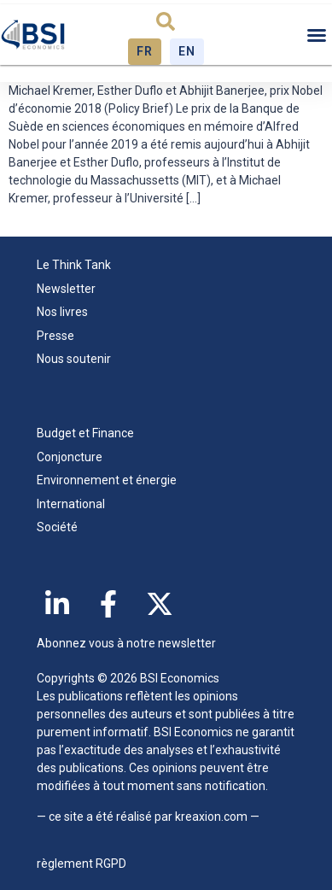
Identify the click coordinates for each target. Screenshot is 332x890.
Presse (55, 336)
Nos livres (62, 312)
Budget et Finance (85, 433)
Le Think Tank (78, 265)
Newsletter (66, 289)
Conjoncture (69, 457)
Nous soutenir (74, 359)
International (71, 504)
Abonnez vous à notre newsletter (126, 643)
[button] (166, 21)
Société (57, 527)
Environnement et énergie (107, 480)
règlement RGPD (81, 863)
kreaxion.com (211, 816)
